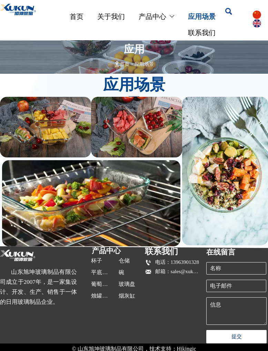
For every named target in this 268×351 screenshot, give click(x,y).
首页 (124, 64)
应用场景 (144, 64)
